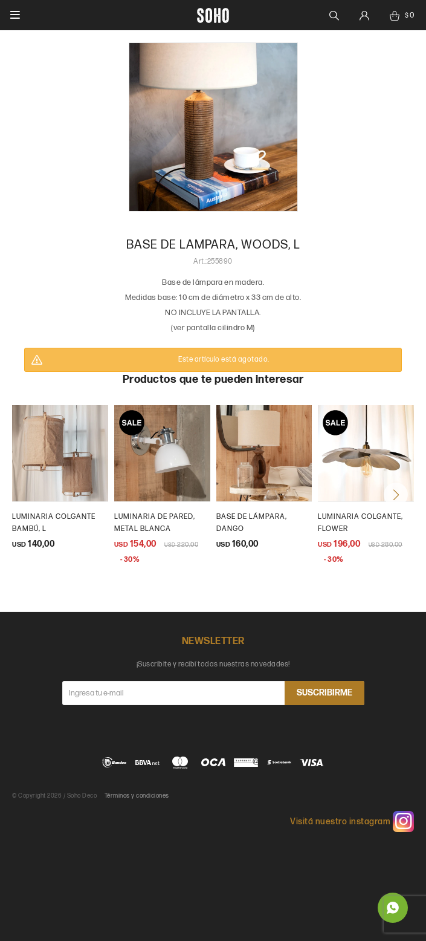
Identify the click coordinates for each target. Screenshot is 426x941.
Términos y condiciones (137, 795)
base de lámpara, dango (251, 522)
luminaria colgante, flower (360, 522)
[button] (396, 495)
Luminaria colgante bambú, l (53, 522)
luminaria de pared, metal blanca (154, 522)
